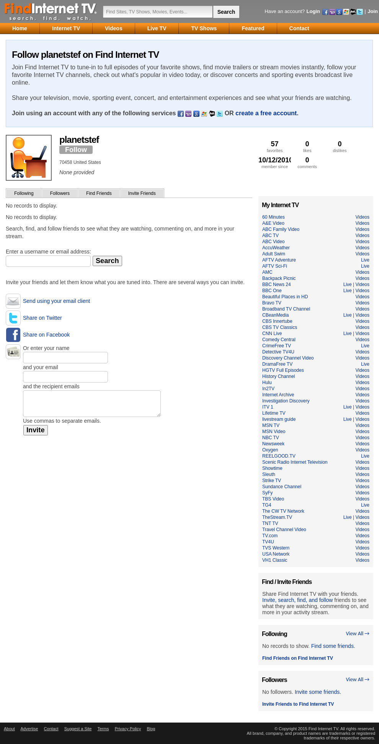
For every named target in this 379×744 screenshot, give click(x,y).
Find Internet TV (51, 11)
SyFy (267, 492)
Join (373, 11)
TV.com (270, 535)
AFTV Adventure (279, 260)
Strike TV (271, 480)
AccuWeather (276, 247)
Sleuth (268, 474)
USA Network (275, 554)
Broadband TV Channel (286, 309)
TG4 (266, 505)
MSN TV (270, 425)
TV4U (268, 542)
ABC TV (270, 235)
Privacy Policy (128, 728)
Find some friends (332, 646)
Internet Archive (278, 394)
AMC (267, 272)
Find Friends (99, 193)
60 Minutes (273, 217)
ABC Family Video (280, 229)
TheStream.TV (277, 517)
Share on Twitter (42, 318)
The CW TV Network (283, 511)
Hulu (267, 382)
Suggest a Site (78, 728)
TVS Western (275, 548)
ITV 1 (267, 407)
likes (307, 146)
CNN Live (272, 333)
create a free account (266, 113)
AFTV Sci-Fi (274, 266)
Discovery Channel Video (288, 358)
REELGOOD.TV (279, 456)
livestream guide (279, 419)
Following (24, 193)
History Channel (278, 376)
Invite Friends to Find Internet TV (298, 704)
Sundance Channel (281, 486)
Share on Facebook (46, 335)
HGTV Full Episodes (283, 370)
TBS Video (273, 499)
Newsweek (273, 443)
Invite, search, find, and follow (297, 600)
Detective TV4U (278, 352)
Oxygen (270, 450)
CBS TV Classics (279, 327)
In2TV (268, 388)
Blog (151, 728)
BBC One (272, 290)
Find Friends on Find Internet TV (297, 658)
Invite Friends (142, 193)
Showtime (272, 468)
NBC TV (270, 437)
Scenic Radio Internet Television (295, 462)
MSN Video (273, 431)
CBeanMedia (275, 315)
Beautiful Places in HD (285, 296)
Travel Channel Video (284, 529)
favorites (274, 146)
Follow (76, 150)
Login (313, 11)
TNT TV (270, 523)
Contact (51, 728)
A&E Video (273, 223)
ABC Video (273, 241)
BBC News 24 (276, 284)
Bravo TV (271, 303)
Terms (103, 728)
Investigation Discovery (285, 401)
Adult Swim (273, 254)
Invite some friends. (318, 692)
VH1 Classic (274, 560)
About (9, 728)
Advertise (29, 728)
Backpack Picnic (279, 278)
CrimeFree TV (276, 345)
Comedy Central (279, 339)
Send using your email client (56, 301)
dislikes (339, 146)
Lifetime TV (273, 413)
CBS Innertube (277, 321)
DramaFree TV (277, 364)
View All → (357, 633)
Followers (60, 193)
